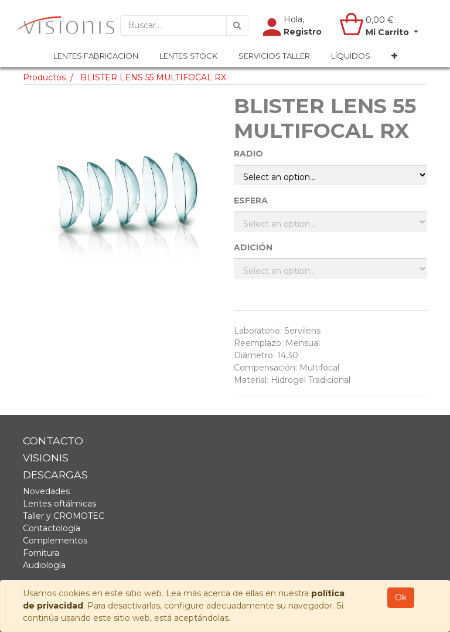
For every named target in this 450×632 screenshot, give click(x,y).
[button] (394, 56)
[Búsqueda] (237, 25)
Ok (401, 597)
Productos (44, 77)
